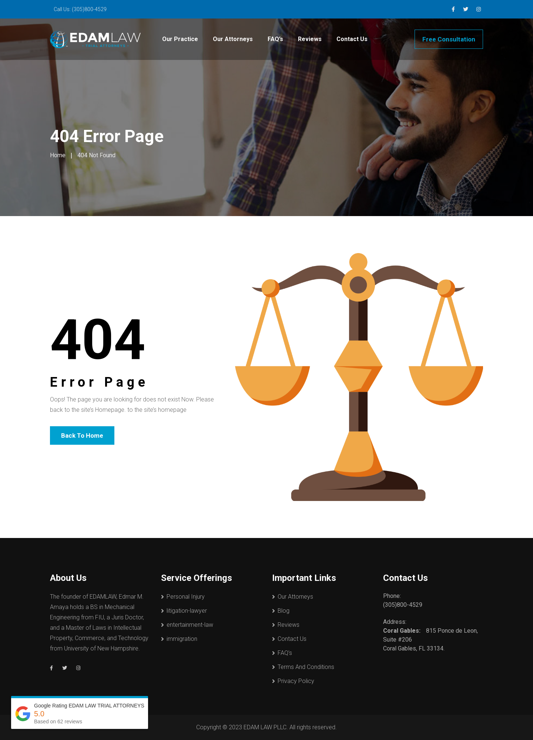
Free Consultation (448, 39)
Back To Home (82, 435)
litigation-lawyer (187, 610)
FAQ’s (275, 39)
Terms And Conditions (306, 666)
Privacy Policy (296, 680)
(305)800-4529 (89, 9)
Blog (283, 610)
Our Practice (180, 39)
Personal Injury (186, 596)
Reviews (310, 39)
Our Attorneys (233, 39)
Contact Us (352, 39)
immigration (182, 638)
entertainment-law (190, 624)
